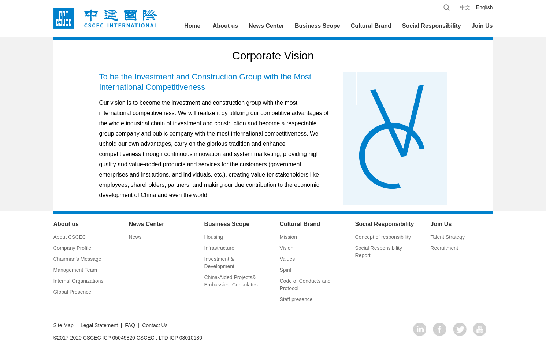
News (135, 237)
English (484, 7)
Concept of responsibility (383, 237)
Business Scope (317, 26)
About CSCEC (69, 237)
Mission (288, 237)
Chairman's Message (77, 259)
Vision (287, 248)
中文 (465, 7)
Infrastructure (219, 248)
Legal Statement (99, 325)
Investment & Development (219, 262)
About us (225, 26)
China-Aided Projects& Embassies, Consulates (231, 281)
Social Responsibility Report (378, 251)
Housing (213, 237)
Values (287, 259)
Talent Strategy (448, 237)
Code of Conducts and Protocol (305, 284)
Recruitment (444, 248)
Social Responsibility (431, 26)
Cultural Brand (371, 26)
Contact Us (154, 325)
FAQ (130, 325)
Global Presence (72, 292)
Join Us (482, 26)
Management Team (75, 270)
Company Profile (72, 248)
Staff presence (296, 299)
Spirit (285, 270)
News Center (266, 26)
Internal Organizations (78, 281)
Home (192, 26)
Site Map (63, 325)
